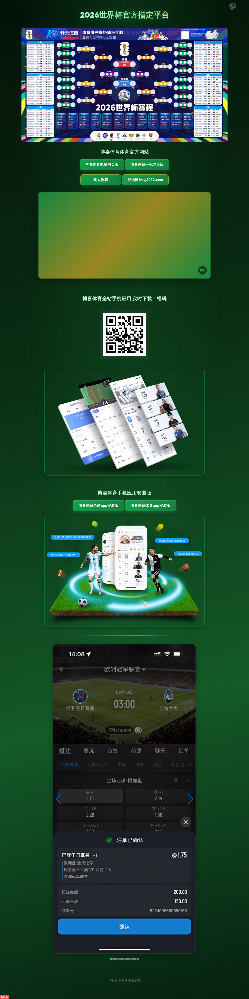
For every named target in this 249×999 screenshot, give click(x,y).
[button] (59, 799)
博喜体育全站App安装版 (98, 505)
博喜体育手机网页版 (147, 164)
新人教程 (100, 179)
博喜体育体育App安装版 (150, 505)
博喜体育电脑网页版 (102, 164)
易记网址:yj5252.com (145, 179)
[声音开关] (202, 270)
